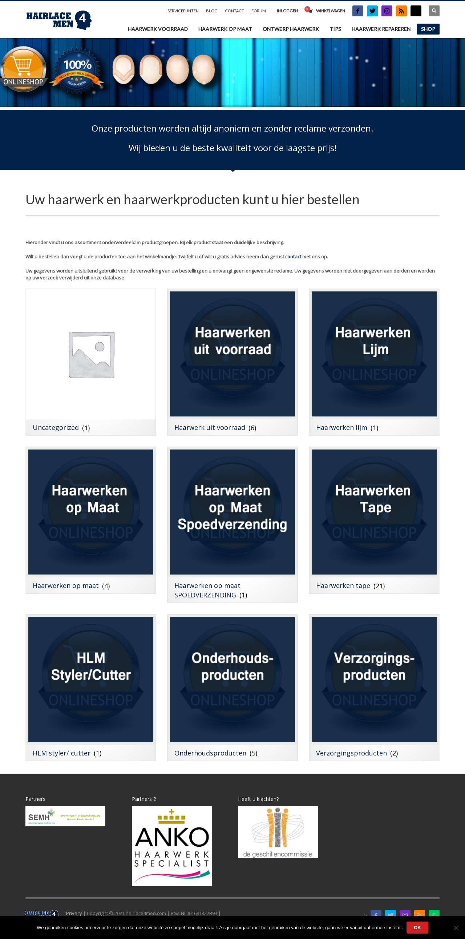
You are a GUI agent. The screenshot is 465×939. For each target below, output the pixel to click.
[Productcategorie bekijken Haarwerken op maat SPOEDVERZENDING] (232, 525)
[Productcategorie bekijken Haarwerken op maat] (90, 520)
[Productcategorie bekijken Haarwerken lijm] (374, 362)
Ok (417, 927)
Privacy (74, 913)
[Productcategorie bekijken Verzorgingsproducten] (374, 687)
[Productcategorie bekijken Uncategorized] (90, 362)
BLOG (212, 10)
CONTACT (234, 10)
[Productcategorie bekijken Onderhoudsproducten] (232, 687)
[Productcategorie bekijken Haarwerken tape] (374, 520)
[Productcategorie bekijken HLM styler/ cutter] (90, 687)
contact (293, 256)
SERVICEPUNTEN (183, 10)
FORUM (258, 10)
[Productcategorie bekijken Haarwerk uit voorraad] (232, 362)
